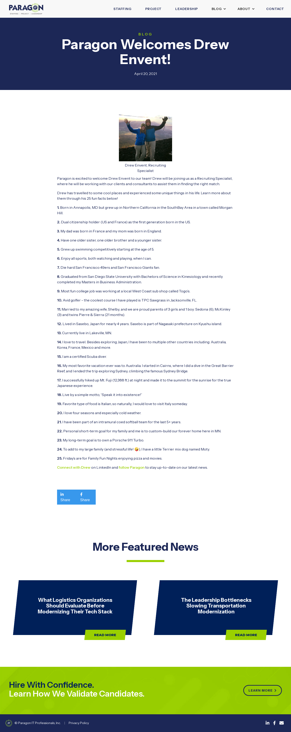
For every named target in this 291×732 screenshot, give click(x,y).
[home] (26, 8)
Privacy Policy (79, 723)
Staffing (122, 9)
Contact (275, 9)
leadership (186, 9)
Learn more (262, 690)
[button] (218, 9)
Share (65, 497)
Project (153, 9)
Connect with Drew (73, 467)
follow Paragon (132, 467)
